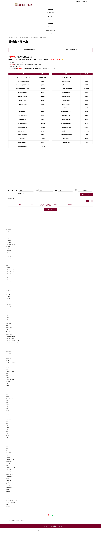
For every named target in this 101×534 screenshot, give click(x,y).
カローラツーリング (9, 294)
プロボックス (8, 308)
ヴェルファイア (8, 286)
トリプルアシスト (9, 455)
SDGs (7, 504)
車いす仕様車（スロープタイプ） (12, 342)
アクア (7, 236)
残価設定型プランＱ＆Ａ (10, 459)
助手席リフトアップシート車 (11, 338)
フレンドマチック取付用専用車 (11, 349)
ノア (6, 300)
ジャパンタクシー (9, 250)
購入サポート (9, 452)
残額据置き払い (8, 461)
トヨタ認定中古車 (10, 353)
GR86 (7, 261)
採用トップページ (9, 509)
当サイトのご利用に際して (11, 502)
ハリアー (7, 302)
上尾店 (7, 365)
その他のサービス (10, 472)
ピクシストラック (9, 315)
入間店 (7, 373)
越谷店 (7, 408)
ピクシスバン (8, 317)
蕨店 (6, 450)
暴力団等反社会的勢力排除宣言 (11, 500)
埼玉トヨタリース (9, 469)
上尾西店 (7, 367)
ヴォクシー (8, 298)
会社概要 (7, 489)
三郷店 (7, 446)
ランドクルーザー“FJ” (10, 273)
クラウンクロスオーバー (10, 244)
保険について (8, 478)
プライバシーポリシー (10, 493)
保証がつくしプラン (9, 465)
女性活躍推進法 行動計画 (11, 498)
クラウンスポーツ (9, 242)
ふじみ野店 (8, 441)
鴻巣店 (7, 406)
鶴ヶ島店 (7, 427)
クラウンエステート (9, 240)
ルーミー (7, 275)
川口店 (7, 389)
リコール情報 (11, 520)
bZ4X (7, 325)
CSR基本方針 (8, 491)
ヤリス (7, 319)
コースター (8, 246)
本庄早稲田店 (8, 444)
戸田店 (7, 431)
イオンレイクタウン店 (10, 371)
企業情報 (78, 1)
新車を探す (8, 229)
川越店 (7, 394)
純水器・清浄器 (8, 476)
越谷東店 (7, 410)
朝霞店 (7, 369)
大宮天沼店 (8, 381)
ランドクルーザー (9, 267)
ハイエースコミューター (10, 310)
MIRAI (7, 265)
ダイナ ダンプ (8, 254)
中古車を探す (9, 351)
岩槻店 (7, 375)
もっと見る (51, 209)
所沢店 (7, 429)
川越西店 (7, 396)
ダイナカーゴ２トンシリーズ (11, 258)
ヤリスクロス (8, 321)
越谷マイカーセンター (10, 412)
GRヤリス (7, 329)
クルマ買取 (9, 356)
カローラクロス (8, 323)
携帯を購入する (8, 480)
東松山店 (7, 435)
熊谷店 (7, 402)
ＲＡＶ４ (7, 292)
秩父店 (7, 425)
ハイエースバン (8, 306)
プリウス (7, 263)
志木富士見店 (8, 419)
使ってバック (8, 463)
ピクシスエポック (9, 313)
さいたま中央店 (8, 414)
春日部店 (7, 385)
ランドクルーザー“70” (10, 271)
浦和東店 (7, 377)
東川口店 (7, 433)
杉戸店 (7, 421)
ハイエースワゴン (9, 283)
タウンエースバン (9, 296)
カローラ (7, 288)
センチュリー (8, 252)
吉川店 (7, 448)
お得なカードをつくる (10, 474)
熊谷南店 (7, 404)
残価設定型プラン (9, 457)
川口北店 (7, 392)
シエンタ (7, 248)
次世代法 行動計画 (9, 495)
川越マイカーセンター (10, 398)
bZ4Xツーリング (9, 327)
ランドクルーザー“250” (10, 269)
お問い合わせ (84, 1)
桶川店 (7, 383)
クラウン (7, 238)
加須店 (7, 387)
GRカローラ (8, 331)
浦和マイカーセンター (10, 379)
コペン (7, 277)
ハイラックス (8, 304)
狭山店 (7, 417)
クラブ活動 (8, 485)
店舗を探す (8, 358)
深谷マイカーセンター (10, 439)
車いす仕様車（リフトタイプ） (11, 347)
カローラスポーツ (9, 290)
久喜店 (7, 400)
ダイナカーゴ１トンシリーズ (11, 256)
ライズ (7, 279)
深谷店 (7, 437)
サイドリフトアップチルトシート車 (12, 340)
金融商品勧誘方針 (9, 487)
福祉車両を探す (9, 334)
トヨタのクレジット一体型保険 (11, 467)
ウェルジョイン (8, 344)
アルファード (8, 281)
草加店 (7, 423)
